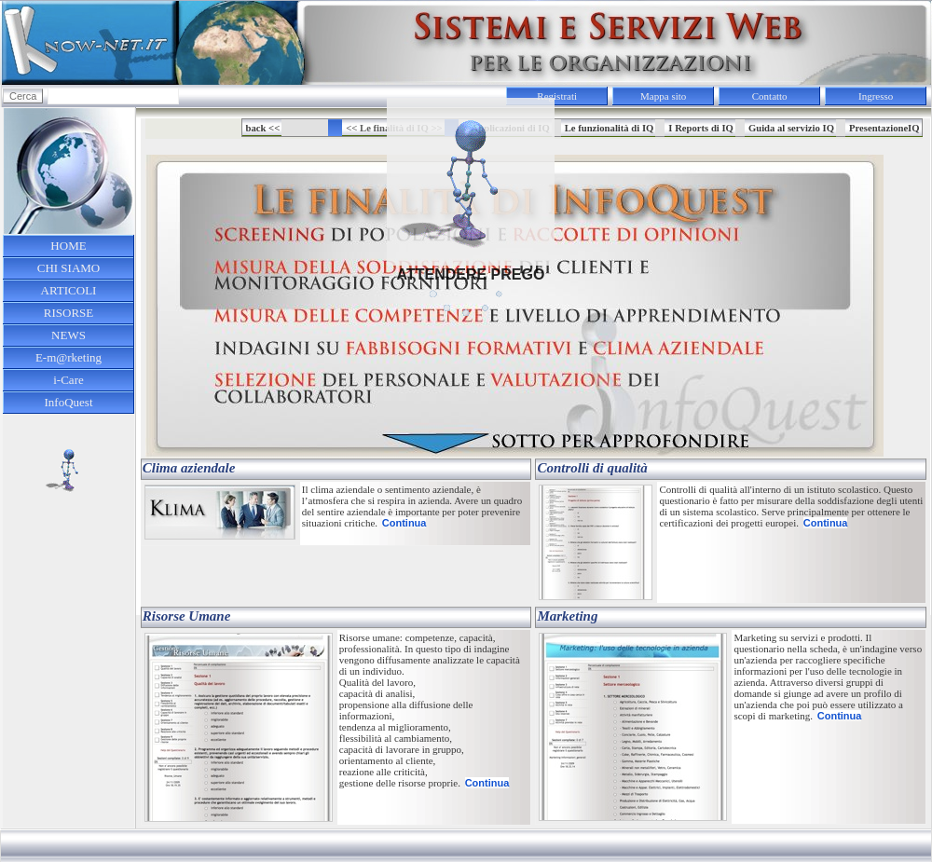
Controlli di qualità (592, 467)
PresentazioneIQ (884, 128)
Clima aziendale (189, 467)
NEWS (68, 335)
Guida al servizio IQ (791, 128)
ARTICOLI (69, 290)
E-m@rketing (68, 357)
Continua (404, 522)
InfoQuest (69, 402)
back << (263, 128)
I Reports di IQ (700, 128)
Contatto (770, 96)
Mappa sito (663, 96)
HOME (68, 246)
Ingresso (875, 96)
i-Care (68, 380)
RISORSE (68, 313)
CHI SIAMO (69, 268)
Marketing (567, 616)
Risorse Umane (187, 616)
